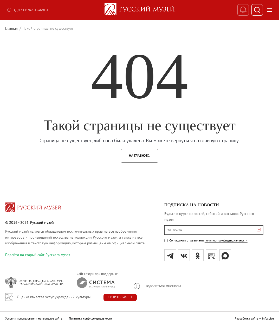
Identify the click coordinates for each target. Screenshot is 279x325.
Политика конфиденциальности (90, 318)
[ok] (198, 255)
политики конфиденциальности (226, 240)
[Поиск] (257, 10)
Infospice (268, 318)
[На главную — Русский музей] (140, 10)
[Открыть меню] (269, 10)
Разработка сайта (246, 318)
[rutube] (211, 255)
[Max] (225, 255)
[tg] (170, 255)
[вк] (184, 255)
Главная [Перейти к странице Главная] (11, 28)
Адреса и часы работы (27, 9)
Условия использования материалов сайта (33, 318)
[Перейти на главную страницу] (33, 208)
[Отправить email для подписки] (259, 230)
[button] (156, 286)
